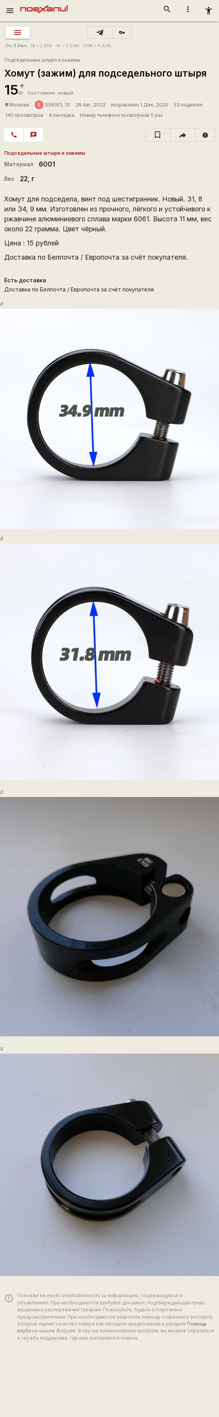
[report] (205, 135)
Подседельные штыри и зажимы (42, 60)
